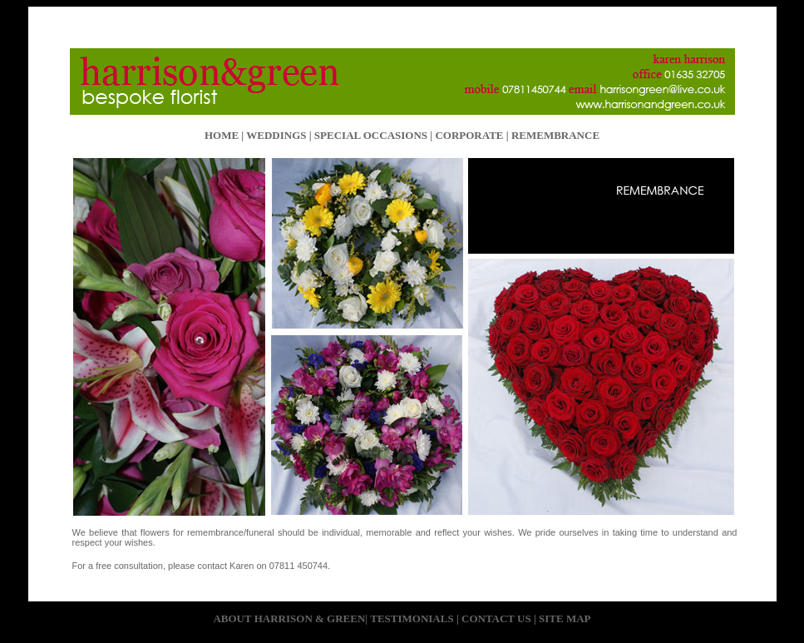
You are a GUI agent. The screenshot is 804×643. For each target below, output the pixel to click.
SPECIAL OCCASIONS (370, 135)
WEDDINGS (276, 135)
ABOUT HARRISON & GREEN (289, 618)
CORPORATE (469, 135)
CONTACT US (496, 618)
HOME (222, 135)
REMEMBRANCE (554, 135)
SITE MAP (563, 618)
